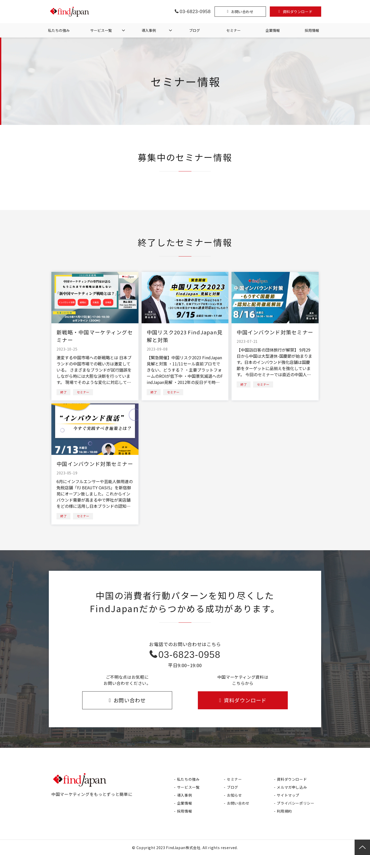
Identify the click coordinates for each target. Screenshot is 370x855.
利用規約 (284, 811)
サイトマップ (288, 795)
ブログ (194, 30)
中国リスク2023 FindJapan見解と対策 (185, 336)
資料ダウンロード (297, 11)
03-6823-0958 (195, 11)
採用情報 (312, 30)
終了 (63, 392)
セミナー (233, 30)
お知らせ (234, 795)
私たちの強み (59, 30)
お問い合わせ (242, 11)
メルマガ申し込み (292, 787)
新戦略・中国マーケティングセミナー (95, 336)
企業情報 (272, 30)
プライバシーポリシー (295, 803)
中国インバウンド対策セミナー (275, 332)
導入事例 (149, 30)
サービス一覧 (101, 30)
